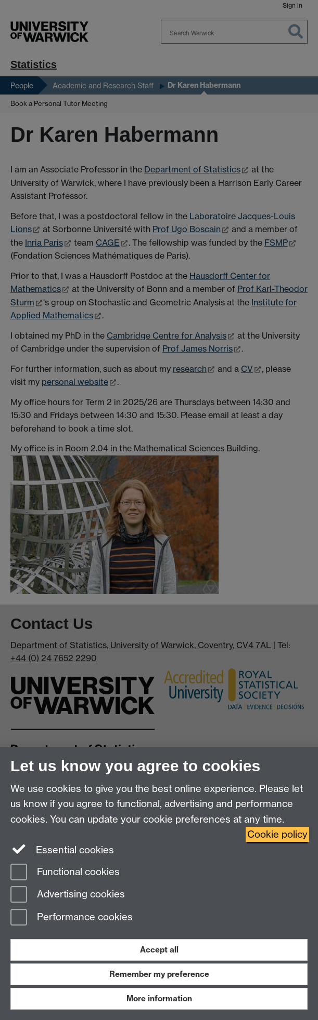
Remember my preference (159, 974)
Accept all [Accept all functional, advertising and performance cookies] (159, 950)
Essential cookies (62, 849)
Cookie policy (277, 834)
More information (159, 998)
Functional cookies (65, 872)
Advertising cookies (67, 895)
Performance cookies (71, 918)
